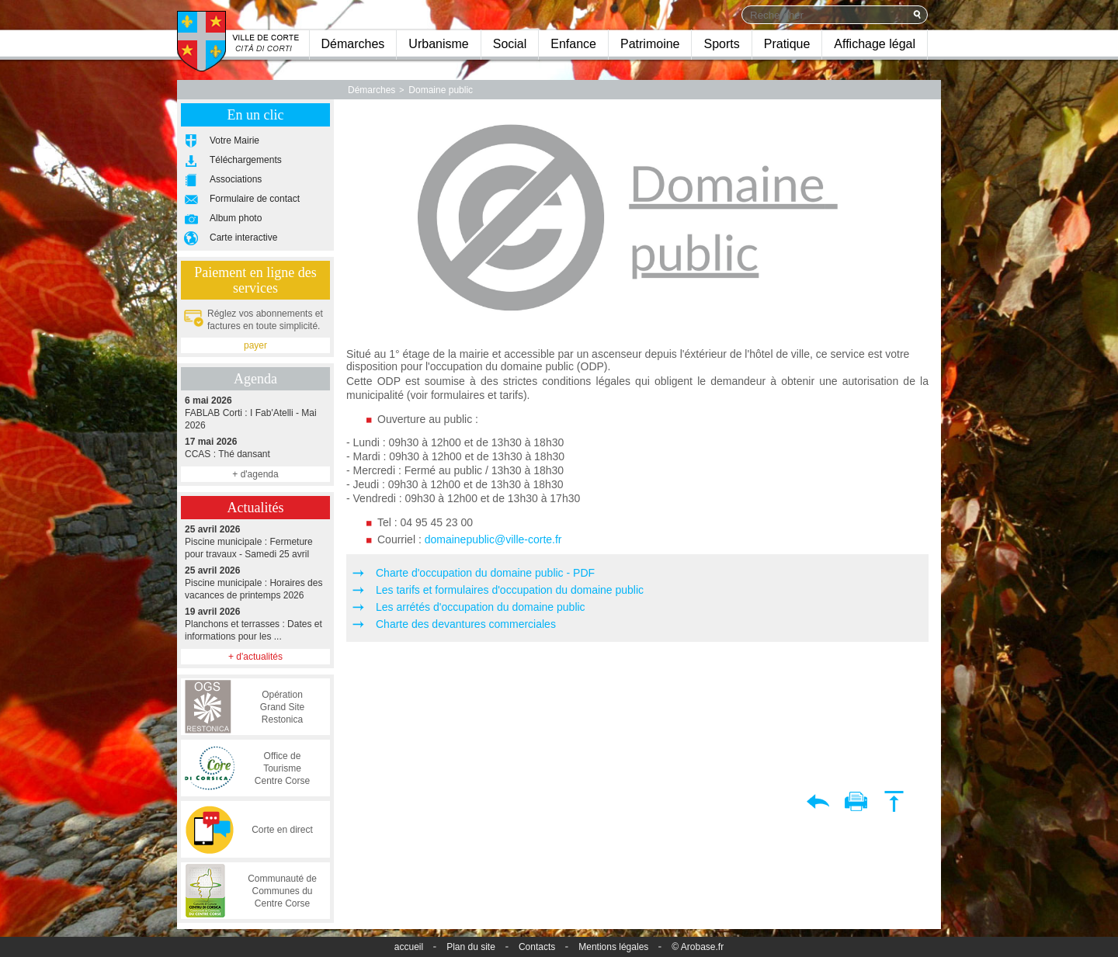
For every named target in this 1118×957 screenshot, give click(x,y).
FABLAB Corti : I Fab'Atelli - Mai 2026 (255, 412)
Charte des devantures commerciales (466, 624)
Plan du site (470, 946)
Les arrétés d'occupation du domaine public (480, 607)
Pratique (787, 43)
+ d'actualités (255, 656)
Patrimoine (649, 43)
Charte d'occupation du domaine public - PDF (485, 573)
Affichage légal (874, 43)
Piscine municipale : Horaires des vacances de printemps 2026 (255, 582)
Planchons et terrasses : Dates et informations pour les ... (255, 623)
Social (510, 43)
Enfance (573, 43)
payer (255, 345)
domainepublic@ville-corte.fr (495, 539)
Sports (721, 43)
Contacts (537, 946)
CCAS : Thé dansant (255, 447)
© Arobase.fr (698, 946)
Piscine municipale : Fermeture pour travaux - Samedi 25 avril (255, 541)
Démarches (353, 43)
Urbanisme (438, 43)
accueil (408, 946)
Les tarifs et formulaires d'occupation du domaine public (510, 590)
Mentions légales (613, 946)
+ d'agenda (255, 474)
